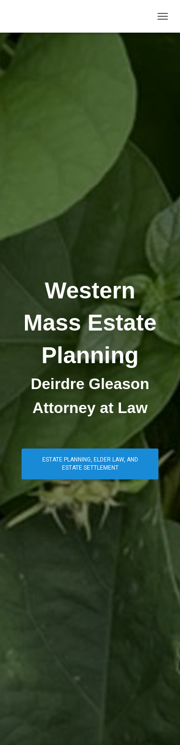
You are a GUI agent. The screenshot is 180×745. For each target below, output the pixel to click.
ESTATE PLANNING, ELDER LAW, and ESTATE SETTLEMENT (90, 463)
